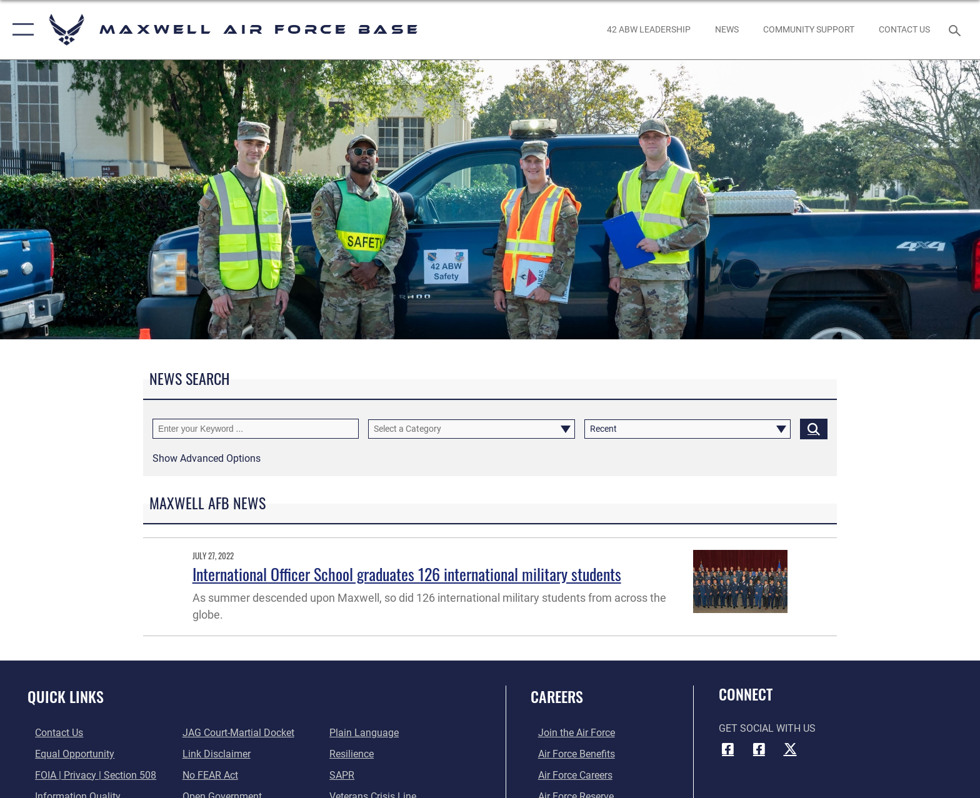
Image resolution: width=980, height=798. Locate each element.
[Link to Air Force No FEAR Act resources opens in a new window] (208, 775)
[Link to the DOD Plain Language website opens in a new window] (366, 733)
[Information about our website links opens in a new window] (214, 754)
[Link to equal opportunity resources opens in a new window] (67, 754)
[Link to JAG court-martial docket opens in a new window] (236, 733)
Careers (557, 696)
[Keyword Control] (255, 428)
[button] (20, 29)
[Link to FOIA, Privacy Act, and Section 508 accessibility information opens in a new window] (88, 775)
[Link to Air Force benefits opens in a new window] (569, 754)
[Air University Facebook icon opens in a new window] (758, 748)
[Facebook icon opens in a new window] (728, 748)
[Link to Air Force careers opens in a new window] (568, 775)
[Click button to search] (814, 428)
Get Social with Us (767, 728)
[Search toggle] (957, 30)
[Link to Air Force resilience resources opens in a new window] (354, 754)
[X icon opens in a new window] (790, 748)
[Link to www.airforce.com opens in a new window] (569, 733)
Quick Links (66, 696)
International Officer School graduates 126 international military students (406, 574)
